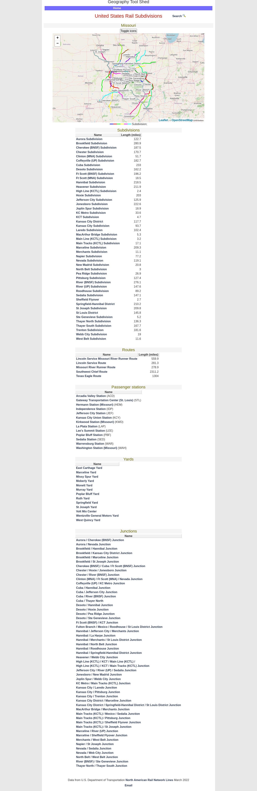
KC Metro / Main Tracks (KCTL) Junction (103, 683)
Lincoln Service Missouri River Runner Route (106, 358)
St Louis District (87, 312)
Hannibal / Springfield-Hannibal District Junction (109, 652)
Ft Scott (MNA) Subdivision (94, 178)
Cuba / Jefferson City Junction (96, 592)
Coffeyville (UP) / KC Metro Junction (100, 583)
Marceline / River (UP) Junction (97, 731)
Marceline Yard (86, 472)
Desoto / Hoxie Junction (92, 609)
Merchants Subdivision (91, 251)
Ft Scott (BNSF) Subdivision (95, 173)
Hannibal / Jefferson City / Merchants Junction (107, 631)
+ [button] (57, 38)
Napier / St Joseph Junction (95, 744)
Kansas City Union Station (94, 417)
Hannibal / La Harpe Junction (95, 635)
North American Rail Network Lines (149, 780)
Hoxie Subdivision (88, 195)
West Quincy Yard (88, 520)
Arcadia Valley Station (91, 395)
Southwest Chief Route (91, 371)
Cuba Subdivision (88, 165)
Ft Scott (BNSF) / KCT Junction (97, 622)
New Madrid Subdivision (92, 264)
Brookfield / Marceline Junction (97, 557)
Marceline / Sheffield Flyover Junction (101, 735)
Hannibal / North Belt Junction (96, 644)
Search (179, 16)
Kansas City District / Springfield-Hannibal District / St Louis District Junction (128, 705)
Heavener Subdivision (91, 186)
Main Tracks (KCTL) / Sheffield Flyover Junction (108, 722)
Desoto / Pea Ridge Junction (95, 613)
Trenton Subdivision (90, 330)
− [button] (57, 43)
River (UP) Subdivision (91, 286)
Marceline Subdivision (91, 247)
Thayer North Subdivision (93, 321)
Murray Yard (84, 489)
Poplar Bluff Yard (87, 493)
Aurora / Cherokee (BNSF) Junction (100, 540)
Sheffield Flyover (87, 299)
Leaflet (163, 120)
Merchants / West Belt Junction (97, 739)
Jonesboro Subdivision (92, 204)
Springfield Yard (87, 502)
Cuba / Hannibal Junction (93, 587)
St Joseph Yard (86, 507)
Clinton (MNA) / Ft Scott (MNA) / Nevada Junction (109, 579)
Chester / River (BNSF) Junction (97, 574)
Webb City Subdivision (91, 334)
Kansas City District (89, 221)
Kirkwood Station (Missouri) (95, 421)
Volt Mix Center (86, 511)
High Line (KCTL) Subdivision (96, 191)
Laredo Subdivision (89, 230)
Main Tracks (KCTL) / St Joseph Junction (103, 726)
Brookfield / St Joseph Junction (97, 561)
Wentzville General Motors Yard (97, 515)
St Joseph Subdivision (91, 308)
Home (117, 8)
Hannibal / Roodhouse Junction (97, 648)
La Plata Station (86, 426)
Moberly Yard (85, 480)
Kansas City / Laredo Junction (96, 687)
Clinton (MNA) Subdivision (94, 156)
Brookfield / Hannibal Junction (96, 548)
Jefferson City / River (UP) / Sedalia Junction (106, 670)
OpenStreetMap (182, 120)
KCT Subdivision (87, 217)
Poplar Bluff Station (89, 434)
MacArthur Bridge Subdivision (96, 234)
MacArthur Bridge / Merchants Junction (103, 709)
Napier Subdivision (89, 256)
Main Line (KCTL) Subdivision (96, 238)
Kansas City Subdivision (92, 225)
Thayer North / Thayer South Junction (101, 765)
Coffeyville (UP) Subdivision (95, 160)
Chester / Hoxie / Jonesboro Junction (101, 570)
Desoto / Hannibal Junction (94, 605)
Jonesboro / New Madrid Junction (99, 674)
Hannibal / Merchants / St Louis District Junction (109, 639)
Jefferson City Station (90, 413)
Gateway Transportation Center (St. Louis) (104, 400)
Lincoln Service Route (91, 363)
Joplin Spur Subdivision (92, 208)
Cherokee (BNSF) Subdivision (96, 147)
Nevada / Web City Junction (95, 752)
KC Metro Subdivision (91, 212)
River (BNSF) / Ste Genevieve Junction (102, 761)
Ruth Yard (82, 498)
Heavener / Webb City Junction (97, 657)
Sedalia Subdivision (89, 295)
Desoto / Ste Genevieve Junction (98, 618)
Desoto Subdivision (89, 169)
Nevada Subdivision (89, 260)
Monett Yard (84, 485)
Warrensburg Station (90, 443)
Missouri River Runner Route (95, 367)
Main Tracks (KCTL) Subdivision (98, 243)
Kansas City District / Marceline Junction (103, 700)
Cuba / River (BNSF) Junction (96, 596)
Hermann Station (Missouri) (94, 404)
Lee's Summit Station (90, 430)
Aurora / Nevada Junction (93, 544)
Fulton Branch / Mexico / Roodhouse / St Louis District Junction (119, 626)
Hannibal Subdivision (90, 182)
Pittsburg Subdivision (90, 278)
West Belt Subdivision (91, 338)
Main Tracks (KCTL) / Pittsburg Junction (103, 718)
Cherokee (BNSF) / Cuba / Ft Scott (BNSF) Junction (110, 566)
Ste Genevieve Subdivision (94, 317)
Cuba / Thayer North (89, 600)
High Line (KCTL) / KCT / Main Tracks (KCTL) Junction (112, 665)
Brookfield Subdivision (91, 143)
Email (128, 785)
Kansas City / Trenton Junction (97, 696)
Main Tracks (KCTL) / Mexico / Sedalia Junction (108, 713)
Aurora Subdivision (89, 139)
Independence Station (91, 408)
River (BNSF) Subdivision (93, 282)
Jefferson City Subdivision (94, 199)
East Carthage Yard (89, 467)
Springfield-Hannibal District (95, 304)
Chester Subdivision (90, 152)
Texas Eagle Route (88, 376)
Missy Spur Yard (87, 476)
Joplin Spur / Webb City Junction (98, 679)
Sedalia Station (86, 439)
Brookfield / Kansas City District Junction (104, 553)
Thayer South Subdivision (93, 325)
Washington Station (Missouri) (96, 447)
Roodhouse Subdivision (92, 291)
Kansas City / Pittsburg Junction (98, 692)
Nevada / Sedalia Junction (93, 748)
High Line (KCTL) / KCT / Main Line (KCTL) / (105, 661)
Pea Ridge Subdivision (91, 273)
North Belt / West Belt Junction (97, 757)
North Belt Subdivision (91, 269)
